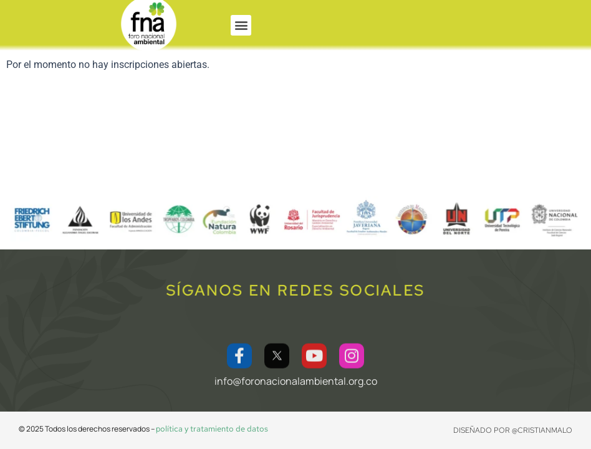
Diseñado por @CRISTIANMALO (512, 430)
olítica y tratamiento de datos (214, 428)
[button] (241, 25)
